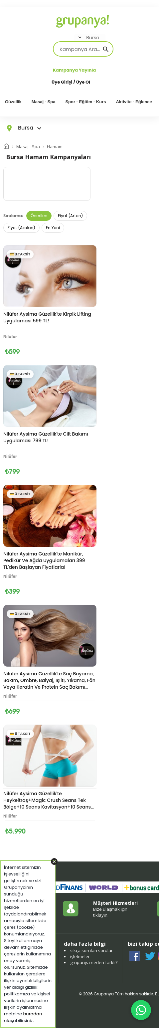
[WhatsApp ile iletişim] (141, 1010)
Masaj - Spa (44, 101)
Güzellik (13, 101)
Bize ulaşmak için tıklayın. (110, 912)
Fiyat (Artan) (70, 215)
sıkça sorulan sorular (91, 950)
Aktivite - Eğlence (134, 101)
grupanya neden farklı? (93, 962)
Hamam (55, 147)
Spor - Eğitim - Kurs (85, 101)
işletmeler (80, 956)
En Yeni (53, 227)
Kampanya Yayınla (74, 70)
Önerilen (39, 215)
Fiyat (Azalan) (21, 227)
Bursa (88, 37)
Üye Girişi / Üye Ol (71, 82)
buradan (32, 1014)
